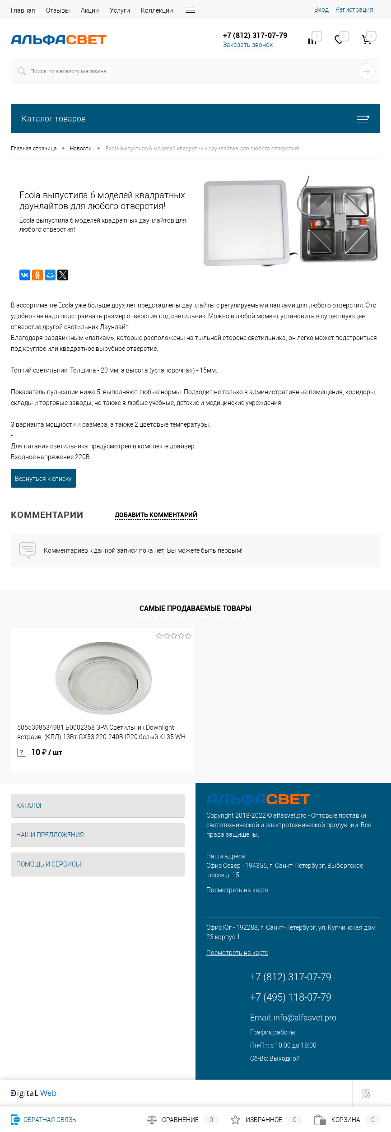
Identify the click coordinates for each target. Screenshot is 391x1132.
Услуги (120, 10)
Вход (321, 9)
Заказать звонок (248, 44)
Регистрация (354, 9)
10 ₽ (39, 752)
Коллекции (157, 10)
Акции (90, 10)
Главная (23, 10)
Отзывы (58, 10)
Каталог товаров (195, 118)
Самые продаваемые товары (195, 608)
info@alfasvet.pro (305, 1017)
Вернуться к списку (43, 478)
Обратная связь (43, 1119)
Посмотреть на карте (237, 890)
